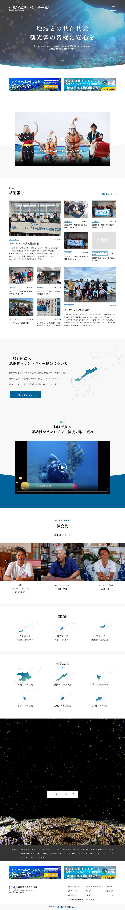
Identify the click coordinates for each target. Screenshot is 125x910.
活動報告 (88, 895)
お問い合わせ (90, 899)
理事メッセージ (72, 891)
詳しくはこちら (26, 394)
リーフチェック (111, 895)
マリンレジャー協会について (95, 886)
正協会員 (88, 891)
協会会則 (109, 886)
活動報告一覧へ (109, 194)
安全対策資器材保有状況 (75, 899)
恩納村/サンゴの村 (73, 886)
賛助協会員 (109, 891)
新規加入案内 (72, 895)
